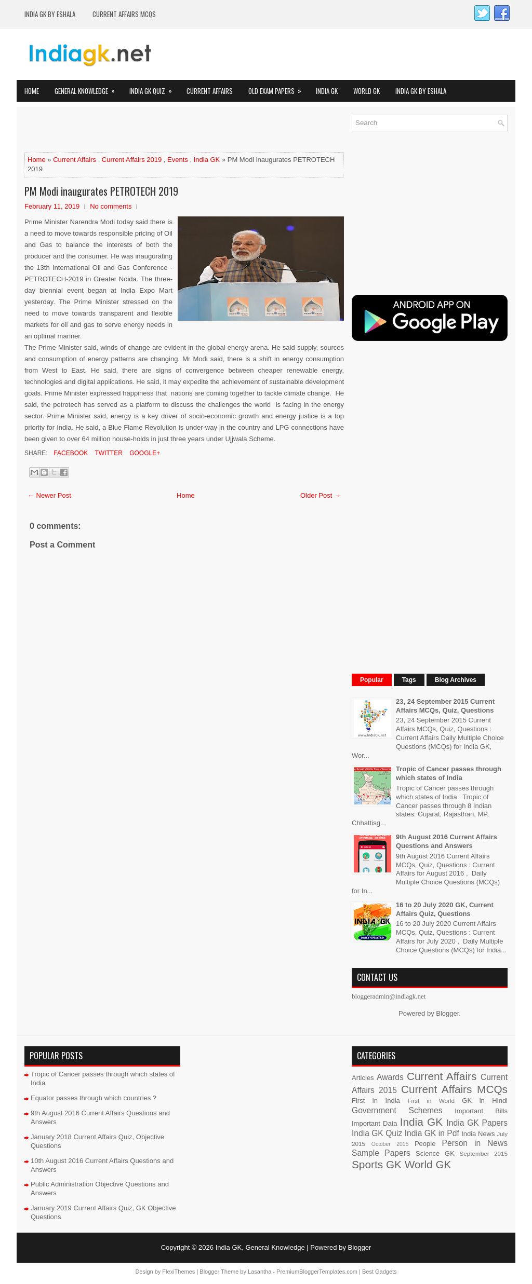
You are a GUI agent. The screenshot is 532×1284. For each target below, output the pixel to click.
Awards (390, 1077)
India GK (327, 91)
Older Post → (320, 495)
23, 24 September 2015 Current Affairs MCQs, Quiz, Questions (445, 706)
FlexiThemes (178, 1271)
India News (478, 1134)
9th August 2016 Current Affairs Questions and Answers (446, 841)
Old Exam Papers (278, 88)
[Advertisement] (146, 130)
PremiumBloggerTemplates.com (316, 1271)
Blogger (447, 1013)
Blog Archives (455, 680)
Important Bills (481, 1111)
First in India (376, 1100)
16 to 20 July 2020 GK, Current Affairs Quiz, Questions (445, 909)
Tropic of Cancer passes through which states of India (448, 773)
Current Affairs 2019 (132, 159)
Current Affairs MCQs (124, 14)
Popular (371, 680)
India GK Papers (477, 1122)
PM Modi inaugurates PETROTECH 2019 (101, 191)
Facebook (70, 453)
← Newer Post (49, 495)
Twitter (107, 453)
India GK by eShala (49, 14)
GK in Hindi (485, 1100)
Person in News (475, 1143)
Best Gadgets (379, 1271)
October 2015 (390, 1144)
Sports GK (377, 1164)
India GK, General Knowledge (260, 1247)
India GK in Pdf (432, 1133)
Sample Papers (381, 1153)
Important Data (374, 1123)
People (425, 1144)
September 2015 (484, 1153)
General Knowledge (88, 88)
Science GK (435, 1153)
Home (31, 91)
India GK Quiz (154, 88)
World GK (366, 91)
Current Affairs (210, 91)
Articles (363, 1078)
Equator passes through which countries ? (93, 1098)
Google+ (144, 453)
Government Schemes (397, 1110)
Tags (409, 680)
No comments (110, 206)
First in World (431, 1100)
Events (177, 159)
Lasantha (259, 1271)
